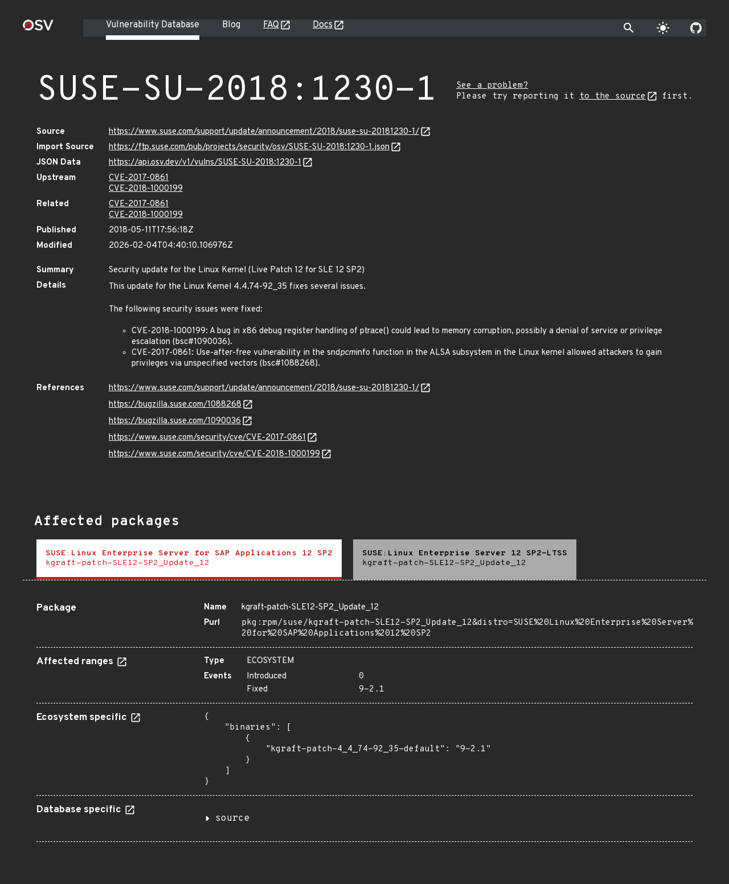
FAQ (271, 25)
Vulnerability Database (152, 25)
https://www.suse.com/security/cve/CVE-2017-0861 (207, 437)
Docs (323, 25)
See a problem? (492, 85)
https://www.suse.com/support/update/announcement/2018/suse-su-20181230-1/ (264, 131)
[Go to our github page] (696, 28)
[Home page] (38, 29)
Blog (231, 25)
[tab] (189, 559)
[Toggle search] (628, 28)
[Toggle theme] (663, 28)
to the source (612, 96)
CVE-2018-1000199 (146, 188)
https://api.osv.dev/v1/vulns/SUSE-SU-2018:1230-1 (205, 162)
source (232, 818)
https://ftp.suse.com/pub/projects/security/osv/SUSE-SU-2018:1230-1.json (249, 147)
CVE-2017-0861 (139, 178)
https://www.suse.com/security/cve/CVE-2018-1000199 (214, 454)
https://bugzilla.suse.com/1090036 (175, 421)
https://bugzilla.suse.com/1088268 (175, 404)
